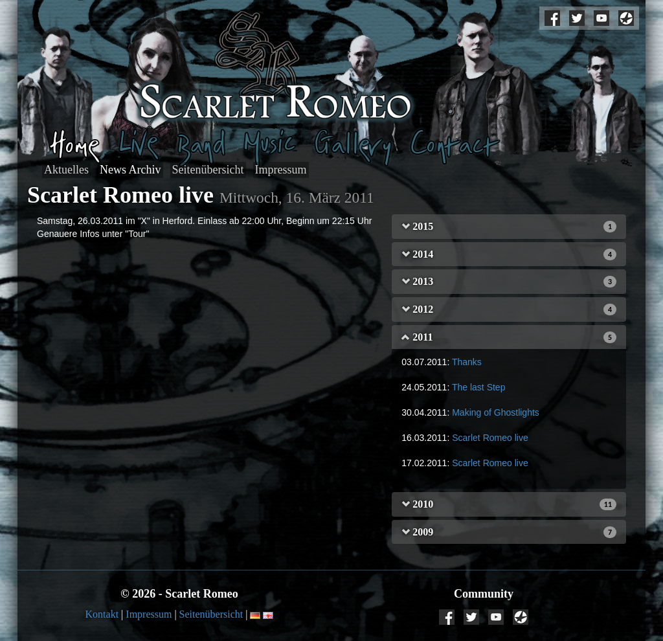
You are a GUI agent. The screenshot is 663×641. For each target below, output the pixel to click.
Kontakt (102, 614)
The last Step (479, 387)
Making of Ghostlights (495, 412)
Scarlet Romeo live (490, 438)
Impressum (281, 169)
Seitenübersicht (208, 169)
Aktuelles (66, 169)
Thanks (467, 362)
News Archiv (130, 169)
